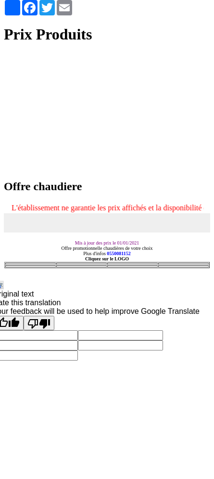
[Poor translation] (39, 323)
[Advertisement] (107, 112)
